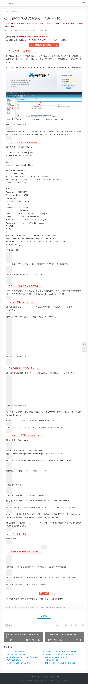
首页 (8, 12)
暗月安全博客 (31, 677)
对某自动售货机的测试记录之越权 (57, 657)
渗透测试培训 (43, 677)
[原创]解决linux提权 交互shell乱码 (18, 663)
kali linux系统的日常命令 (54, 660)
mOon (6, 30)
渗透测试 (14, 12)
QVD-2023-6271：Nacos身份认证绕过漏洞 (60, 663)
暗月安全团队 (55, 677)
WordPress (65, 680)
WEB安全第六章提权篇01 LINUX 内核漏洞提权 (23, 657)
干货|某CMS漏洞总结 (14, 660)
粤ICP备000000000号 (48, 680)
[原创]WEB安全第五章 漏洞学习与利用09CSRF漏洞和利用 (62, 654)
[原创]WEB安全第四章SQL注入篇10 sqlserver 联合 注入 (62, 651)
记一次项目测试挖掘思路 (15, 651)
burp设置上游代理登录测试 (16, 654)
